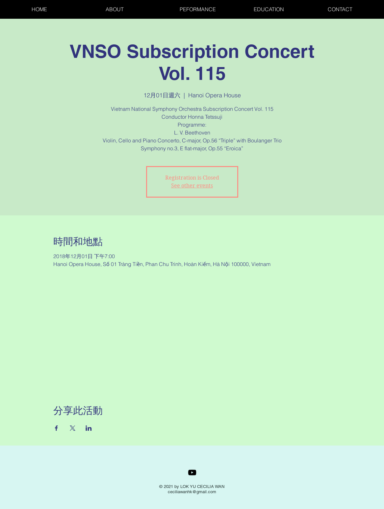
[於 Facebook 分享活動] (56, 428)
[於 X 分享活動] (72, 428)
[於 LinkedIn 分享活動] (89, 428)
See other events (192, 185)
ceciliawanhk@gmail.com (192, 491)
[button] (286, 9)
